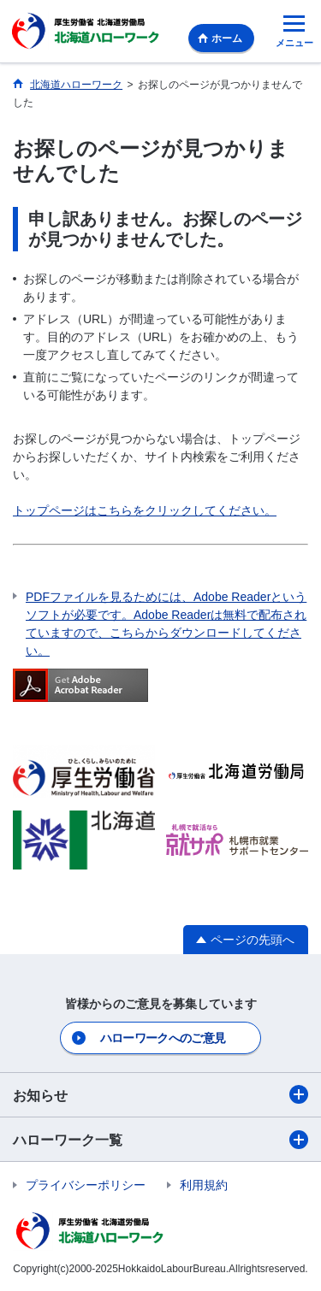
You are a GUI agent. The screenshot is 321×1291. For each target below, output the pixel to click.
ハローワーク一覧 (160, 1139)
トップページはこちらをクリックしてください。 (144, 510)
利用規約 (204, 1185)
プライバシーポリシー (86, 1185)
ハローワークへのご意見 (162, 1038)
